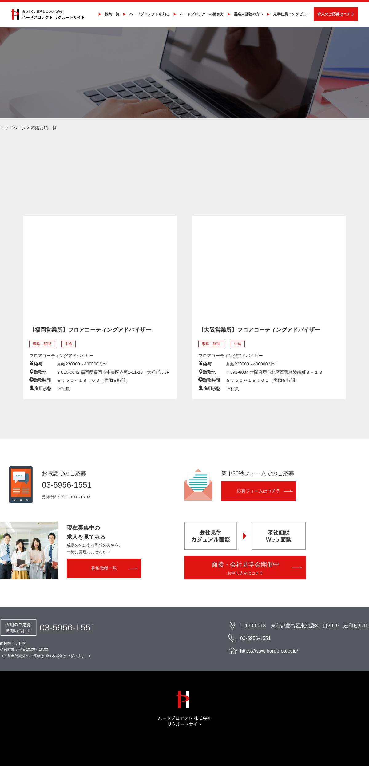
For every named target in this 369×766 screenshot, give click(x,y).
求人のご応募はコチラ (334, 15)
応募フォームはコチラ (258, 492)
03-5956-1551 (67, 486)
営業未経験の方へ (247, 15)
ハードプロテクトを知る (148, 15)
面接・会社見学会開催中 (245, 569)
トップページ (13, 128)
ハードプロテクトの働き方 (200, 15)
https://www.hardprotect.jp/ (269, 652)
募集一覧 (110, 15)
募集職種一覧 (104, 569)
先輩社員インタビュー (290, 15)
